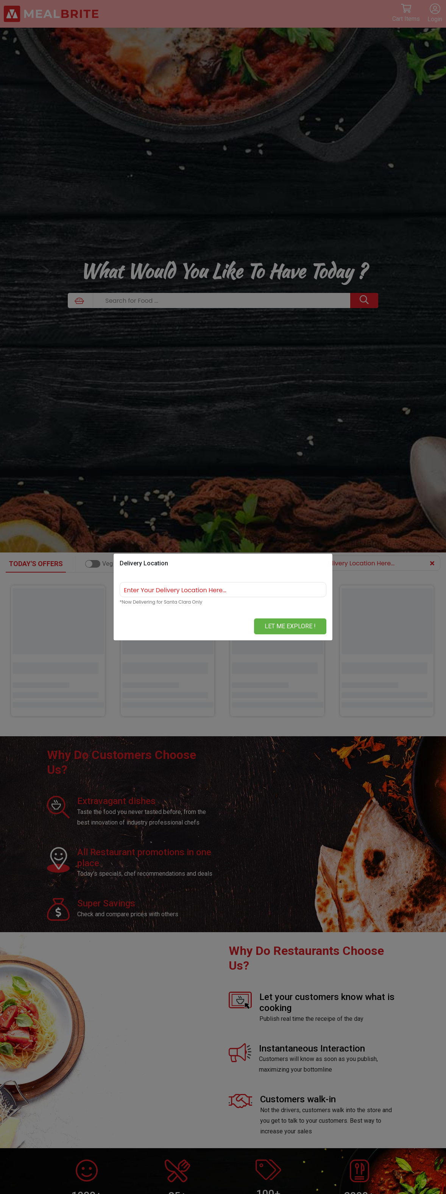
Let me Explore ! (290, 626)
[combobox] (223, 589)
